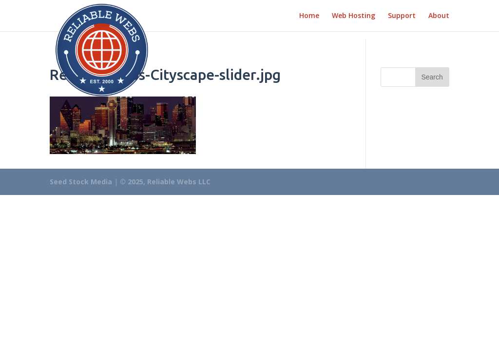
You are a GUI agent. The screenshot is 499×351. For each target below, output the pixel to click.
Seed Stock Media (81, 181)
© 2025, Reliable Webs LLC (165, 181)
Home (309, 16)
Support (402, 16)
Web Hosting (353, 16)
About (438, 16)
